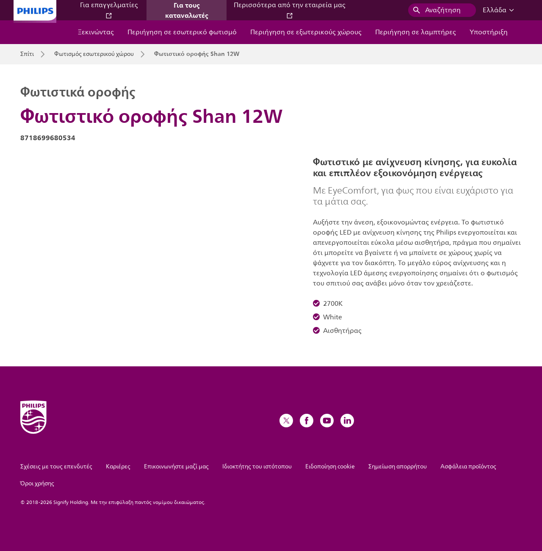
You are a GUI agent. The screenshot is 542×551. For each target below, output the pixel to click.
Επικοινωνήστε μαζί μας (176, 466)
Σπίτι (27, 54)
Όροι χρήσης (37, 483)
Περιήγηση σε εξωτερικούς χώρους (306, 32)
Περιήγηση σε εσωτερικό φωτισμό (182, 32)
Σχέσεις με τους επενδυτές (56, 466)
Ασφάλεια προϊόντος (468, 466)
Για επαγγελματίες (109, 9)
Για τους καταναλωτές (186, 10)
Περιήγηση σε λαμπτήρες (415, 32)
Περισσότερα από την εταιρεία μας (290, 9)
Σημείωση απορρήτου (397, 466)
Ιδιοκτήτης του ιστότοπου (257, 466)
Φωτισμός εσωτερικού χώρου (94, 54)
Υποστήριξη (489, 32)
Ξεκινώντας (96, 32)
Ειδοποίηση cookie (330, 466)
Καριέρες (118, 466)
